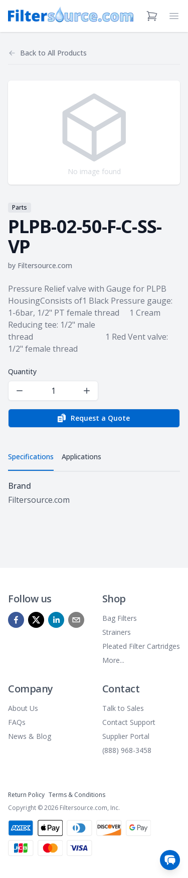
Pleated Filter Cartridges (141, 646)
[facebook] (16, 620)
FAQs (17, 722)
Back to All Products (53, 53)
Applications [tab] (81, 456)
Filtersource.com (45, 265)
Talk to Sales (123, 708)
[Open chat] (170, 860)
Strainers (116, 632)
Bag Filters (119, 618)
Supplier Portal (125, 736)
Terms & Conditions (77, 794)
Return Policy (26, 794)
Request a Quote (93, 418)
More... (113, 660)
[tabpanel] (94, 493)
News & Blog (29, 736)
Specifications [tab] (31, 456)
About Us (23, 708)
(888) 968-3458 (126, 750)
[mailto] (76, 620)
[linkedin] (56, 620)
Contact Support (128, 722)
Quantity (22, 371)
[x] (36, 620)
